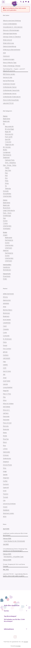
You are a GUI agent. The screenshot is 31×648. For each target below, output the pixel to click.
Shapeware (6, 157)
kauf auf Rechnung (8, 80)
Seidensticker (7, 458)
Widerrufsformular (8, 43)
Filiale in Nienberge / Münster (11, 65)
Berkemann (6, 313)
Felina (4, 342)
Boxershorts (6, 208)
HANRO (5, 364)
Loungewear (6, 152)
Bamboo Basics (7, 310)
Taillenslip (8, 188)
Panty (6, 180)
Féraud (5, 345)
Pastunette (6, 419)
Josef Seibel (6, 381)
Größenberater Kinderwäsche (12, 96)
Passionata (6, 416)
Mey (4, 397)
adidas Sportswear (8, 293)
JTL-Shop (18, 646)
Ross (4, 445)
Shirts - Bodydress (10, 162)
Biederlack (6, 316)
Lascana (5, 384)
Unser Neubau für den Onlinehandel (14, 541)
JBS (4, 374)
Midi (6, 175)
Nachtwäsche (7, 155)
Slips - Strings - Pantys (9, 165)
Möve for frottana (8, 403)
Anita (4, 306)
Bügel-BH (8, 131)
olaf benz (5, 413)
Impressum (6, 56)
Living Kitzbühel (7, 387)
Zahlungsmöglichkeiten (10, 33)
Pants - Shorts (7, 213)
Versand (26, 641)
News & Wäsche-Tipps (9, 62)
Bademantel (8, 237)
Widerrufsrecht (7, 40)
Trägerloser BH (9, 144)
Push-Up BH (8, 136)
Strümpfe (6, 191)
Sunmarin (6, 484)
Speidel (5, 474)
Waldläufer (6, 510)
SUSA (4, 490)
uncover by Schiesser (9, 503)
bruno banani (7, 319)
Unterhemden (7, 196)
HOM (4, 368)
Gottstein (5, 355)
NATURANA (6, 406)
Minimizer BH (9, 134)
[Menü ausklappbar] (3, 2)
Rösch (5, 442)
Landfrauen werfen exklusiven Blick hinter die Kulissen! (15, 534)
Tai (6, 186)
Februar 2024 (7, 559)
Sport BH (7, 139)
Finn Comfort (7, 348)
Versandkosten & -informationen (12, 27)
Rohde (5, 435)
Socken (5, 220)
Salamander (6, 452)
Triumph (5, 497)
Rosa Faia (6, 439)
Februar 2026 (7, 538)
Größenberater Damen (9, 87)
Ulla (4, 500)
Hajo (4, 361)
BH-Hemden (7, 147)
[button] (21, 1)
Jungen (5, 235)
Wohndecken (7, 270)
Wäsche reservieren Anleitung (12, 20)
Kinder (5, 279)
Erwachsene (6, 276)
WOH (4, 516)
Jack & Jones (7, 371)
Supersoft (6, 487)
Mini (6, 178)
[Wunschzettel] (26, 1)
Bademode (6, 121)
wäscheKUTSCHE (8, 103)
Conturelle (6, 335)
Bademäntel (6, 118)
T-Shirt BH (8, 142)
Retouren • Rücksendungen (11, 30)
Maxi (6, 173)
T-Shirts (5, 223)
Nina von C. (6, 410)
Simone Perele (7, 465)
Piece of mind (7, 423)
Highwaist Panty (9, 160)
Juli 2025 (6, 544)
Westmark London (8, 513)
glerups (5, 352)
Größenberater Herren (9, 93)
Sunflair (5, 481)
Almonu (5, 297)
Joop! (4, 377)
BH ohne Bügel (9, 129)
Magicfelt (6, 390)
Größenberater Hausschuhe (11, 90)
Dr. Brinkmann (7, 339)
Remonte (6, 426)
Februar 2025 (7, 554)
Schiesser (6, 455)
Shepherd (6, 461)
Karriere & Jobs (7, 77)
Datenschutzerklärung (9, 46)
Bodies (5, 149)
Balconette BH (9, 126)
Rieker (5, 432)
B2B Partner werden (9, 74)
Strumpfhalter (7, 193)
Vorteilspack (6, 228)
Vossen (5, 507)
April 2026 (6, 528)
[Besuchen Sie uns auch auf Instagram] (15, 637)
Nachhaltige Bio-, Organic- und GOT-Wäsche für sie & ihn (14, 70)
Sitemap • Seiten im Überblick (12, 36)
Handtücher (6, 267)
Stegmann (6, 477)
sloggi (5, 471)
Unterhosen (8, 248)
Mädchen (6, 250)
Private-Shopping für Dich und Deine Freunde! (14, 565)
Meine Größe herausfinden (11, 100)
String (6, 183)
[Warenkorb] (28, 1)
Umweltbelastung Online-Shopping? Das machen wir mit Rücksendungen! (15, 549)
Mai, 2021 (6, 569)
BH (4, 124)
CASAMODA (6, 322)
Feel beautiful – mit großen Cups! (13, 556)
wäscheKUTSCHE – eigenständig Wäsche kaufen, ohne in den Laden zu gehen (15, 575)
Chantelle (6, 329)
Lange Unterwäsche (9, 210)
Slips (4, 218)
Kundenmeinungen (8, 59)
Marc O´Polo (7, 394)
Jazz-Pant (8, 170)
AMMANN (6, 303)
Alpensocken (7, 300)
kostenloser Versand (9, 84)
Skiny (4, 468)
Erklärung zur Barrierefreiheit (11, 49)
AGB (4, 53)
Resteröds (6, 429)
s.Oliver (5, 448)
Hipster (7, 167)
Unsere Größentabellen (10, 23)
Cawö (5, 326)
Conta (5, 332)
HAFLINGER (6, 358)
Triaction (5, 494)
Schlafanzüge (7, 215)
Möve (4, 400)
